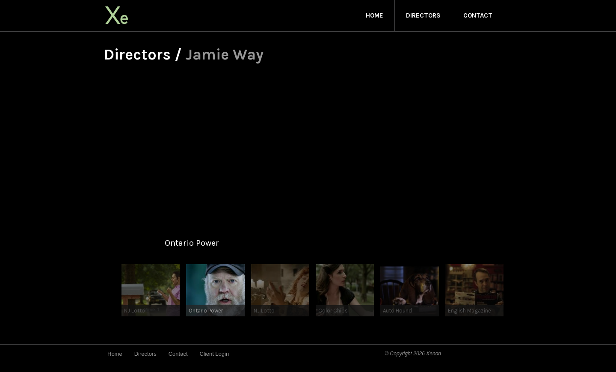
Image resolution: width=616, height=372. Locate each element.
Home (374, 15)
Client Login (214, 354)
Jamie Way (225, 54)
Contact (477, 15)
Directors (423, 15)
